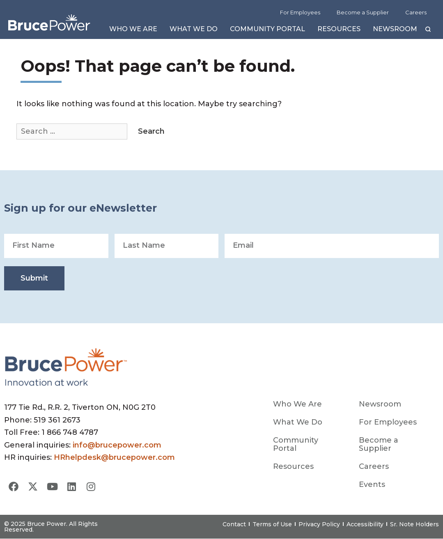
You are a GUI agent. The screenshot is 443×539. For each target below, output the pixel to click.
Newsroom (395, 31)
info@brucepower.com (117, 445)
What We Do (194, 31)
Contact (234, 524)
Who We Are (133, 31)
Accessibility (365, 524)
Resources (338, 31)
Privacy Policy (319, 524)
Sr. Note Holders (414, 524)
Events (372, 484)
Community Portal (267, 31)
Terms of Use (272, 524)
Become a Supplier (363, 12)
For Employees (300, 12)
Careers (416, 12)
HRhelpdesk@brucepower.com (114, 457)
